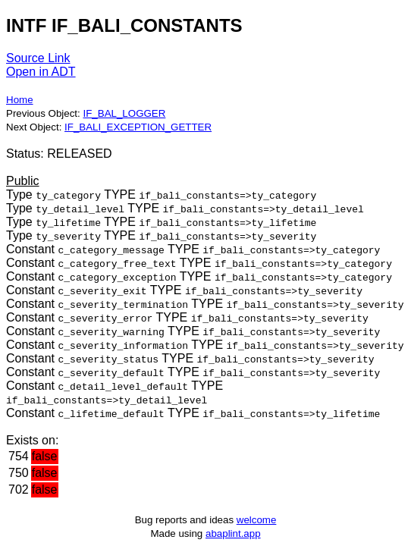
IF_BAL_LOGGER (124, 113)
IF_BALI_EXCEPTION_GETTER (138, 127)
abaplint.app (233, 533)
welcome (257, 520)
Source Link (38, 58)
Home (19, 99)
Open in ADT (41, 71)
